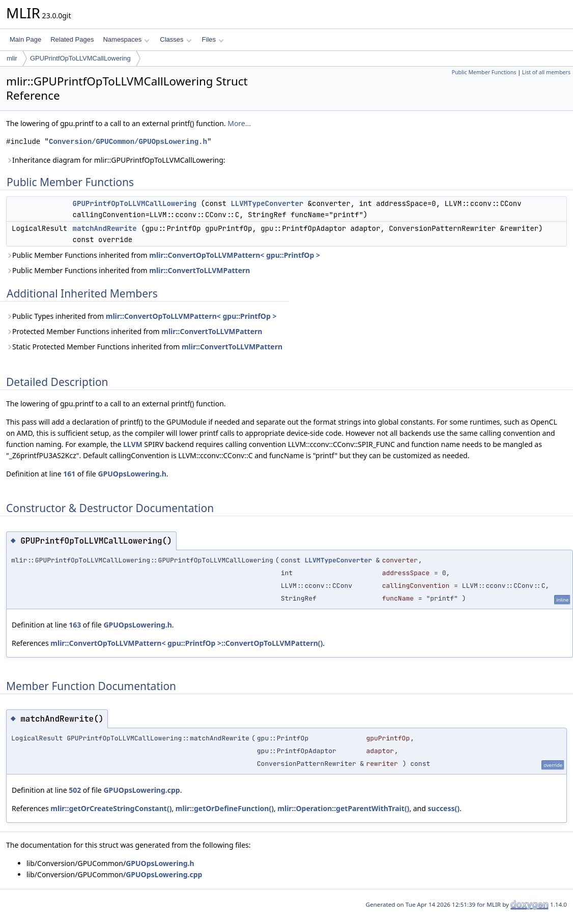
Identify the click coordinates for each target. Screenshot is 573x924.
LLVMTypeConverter (267, 203)
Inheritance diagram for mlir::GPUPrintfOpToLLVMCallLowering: (115, 160)
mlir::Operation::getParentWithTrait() (343, 808)
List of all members (546, 72)
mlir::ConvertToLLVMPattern (199, 270)
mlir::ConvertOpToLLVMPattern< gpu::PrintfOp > (234, 255)
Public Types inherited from (141, 316)
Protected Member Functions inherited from (134, 331)
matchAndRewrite (105, 228)
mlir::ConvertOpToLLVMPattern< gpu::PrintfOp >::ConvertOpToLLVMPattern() (186, 643)
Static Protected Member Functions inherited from (144, 346)
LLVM (132, 444)
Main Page (25, 39)
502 (75, 790)
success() (444, 808)
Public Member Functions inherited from (163, 255)
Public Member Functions (483, 72)
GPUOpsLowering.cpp (141, 790)
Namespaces (126, 39)
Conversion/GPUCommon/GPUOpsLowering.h (128, 141)
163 (75, 625)
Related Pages (72, 39)
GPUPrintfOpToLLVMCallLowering (80, 58)
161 (69, 474)
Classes (175, 39)
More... (239, 123)
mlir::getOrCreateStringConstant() (110, 808)
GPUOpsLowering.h (132, 474)
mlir (12, 58)
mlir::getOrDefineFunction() (225, 808)
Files (213, 39)
